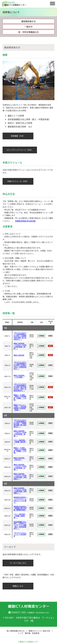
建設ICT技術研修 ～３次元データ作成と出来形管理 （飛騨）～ (20, 346)
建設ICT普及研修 (19, 355)
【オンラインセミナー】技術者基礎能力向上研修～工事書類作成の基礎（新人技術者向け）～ (20, 335)
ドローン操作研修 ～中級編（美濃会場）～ (20, 516)
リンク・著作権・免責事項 (28, 633)
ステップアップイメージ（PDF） (19, 150)
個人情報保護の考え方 (16, 630)
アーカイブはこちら (18, 563)
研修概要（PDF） (18, 136)
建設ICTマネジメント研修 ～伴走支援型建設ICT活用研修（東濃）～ (20, 407)
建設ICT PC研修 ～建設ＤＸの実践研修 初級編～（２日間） (20, 450)
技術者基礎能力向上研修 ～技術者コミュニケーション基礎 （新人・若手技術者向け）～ (20, 525)
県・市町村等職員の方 (28, 32)
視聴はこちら (18, 586)
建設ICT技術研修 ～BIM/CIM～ (20, 459)
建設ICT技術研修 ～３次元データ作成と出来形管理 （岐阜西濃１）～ (20, 490)
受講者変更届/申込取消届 (25, 221)
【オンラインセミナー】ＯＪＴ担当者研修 (20, 534)
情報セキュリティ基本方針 (39, 630)
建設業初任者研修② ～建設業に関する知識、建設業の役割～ (21, 508)
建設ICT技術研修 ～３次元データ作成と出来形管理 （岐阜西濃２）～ (20, 476)
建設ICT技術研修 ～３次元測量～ (20, 376)
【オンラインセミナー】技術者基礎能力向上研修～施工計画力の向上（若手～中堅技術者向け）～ (20, 387)
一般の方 (28, 26)
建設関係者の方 (28, 21)
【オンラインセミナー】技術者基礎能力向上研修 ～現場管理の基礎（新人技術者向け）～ (20, 423)
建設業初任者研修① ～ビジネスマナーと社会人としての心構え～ (21, 499)
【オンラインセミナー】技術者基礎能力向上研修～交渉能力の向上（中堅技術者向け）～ (20, 365)
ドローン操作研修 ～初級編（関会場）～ (20, 442)
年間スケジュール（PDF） (18, 181)
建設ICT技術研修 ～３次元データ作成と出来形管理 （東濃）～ (20, 433)
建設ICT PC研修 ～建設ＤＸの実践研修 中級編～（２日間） (20, 397)
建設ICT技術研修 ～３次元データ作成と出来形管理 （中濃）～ (20, 467)
